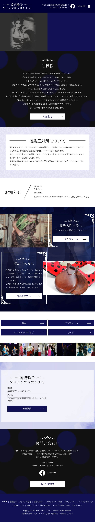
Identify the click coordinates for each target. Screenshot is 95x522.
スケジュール (71, 239)
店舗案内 (47, 116)
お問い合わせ (47, 483)
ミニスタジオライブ (24, 332)
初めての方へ (24, 296)
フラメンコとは (25, 502)
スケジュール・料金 (54, 502)
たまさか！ (38, 189)
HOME (4, 502)
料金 (24, 323)
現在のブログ (19, 505)
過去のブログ (32, 505)
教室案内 (27, 408)
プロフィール (71, 323)
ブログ (71, 332)
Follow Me (78, 6)
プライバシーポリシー (61, 505)
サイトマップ (77, 505)
